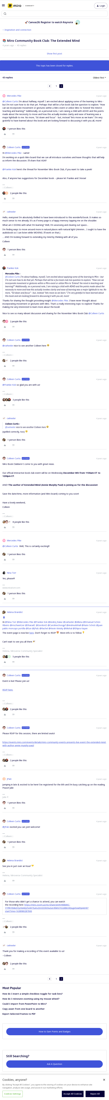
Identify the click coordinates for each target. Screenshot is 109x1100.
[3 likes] (15, 399)
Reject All (95, 1093)
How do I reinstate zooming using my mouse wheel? (30, 998)
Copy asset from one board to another (23, 1008)
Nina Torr (11, 572)
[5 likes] (15, 656)
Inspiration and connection (18, 29)
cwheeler (11, 211)
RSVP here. (7, 689)
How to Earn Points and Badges (54, 1031)
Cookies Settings (12, 1093)
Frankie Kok (12, 268)
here (31, 632)
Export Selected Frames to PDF (18, 1013)
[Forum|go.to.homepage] (21, 5)
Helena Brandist (15, 612)
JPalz (9, 778)
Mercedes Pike (14, 95)
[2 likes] (14, 193)
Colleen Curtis (14, 147)
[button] (3, 6)
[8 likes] (15, 521)
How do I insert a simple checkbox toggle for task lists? (32, 993)
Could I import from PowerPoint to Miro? (24, 1003)
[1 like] (13, 128)
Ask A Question (54, 1064)
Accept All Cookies (72, 1093)
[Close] (104, 1079)
